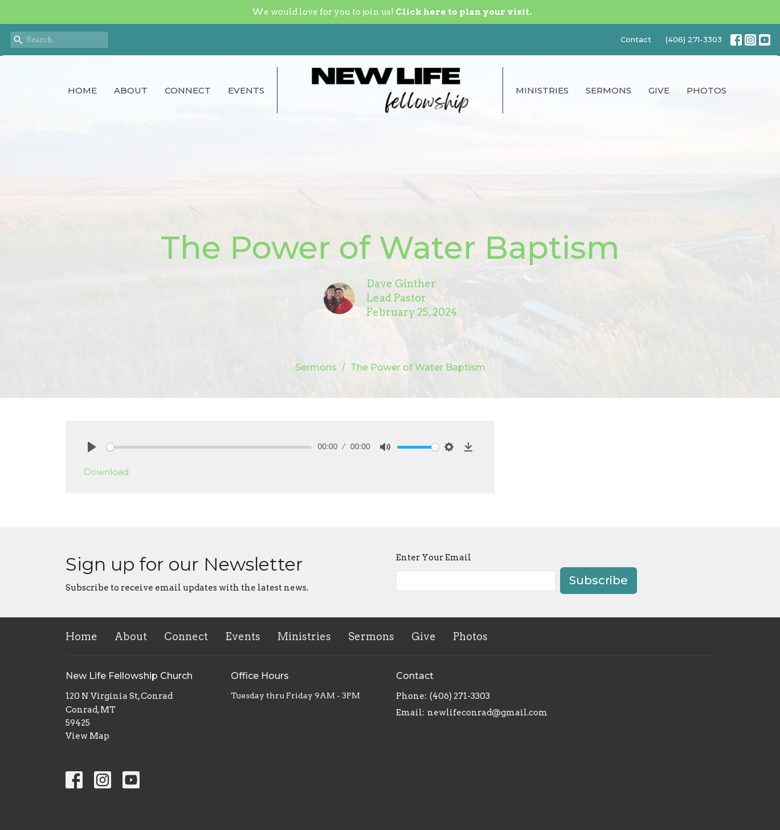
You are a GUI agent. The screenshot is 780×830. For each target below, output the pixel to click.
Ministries (542, 90)
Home (82, 90)
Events (246, 90)
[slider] (209, 447)
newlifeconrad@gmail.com (487, 712)
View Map (87, 736)
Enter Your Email (433, 557)
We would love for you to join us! (392, 12)
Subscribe (598, 580)
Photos (706, 90)
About (131, 90)
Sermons (608, 90)
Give (658, 90)
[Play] (92, 447)
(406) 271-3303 (693, 39)
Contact (635, 39)
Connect (188, 90)
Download (106, 471)
